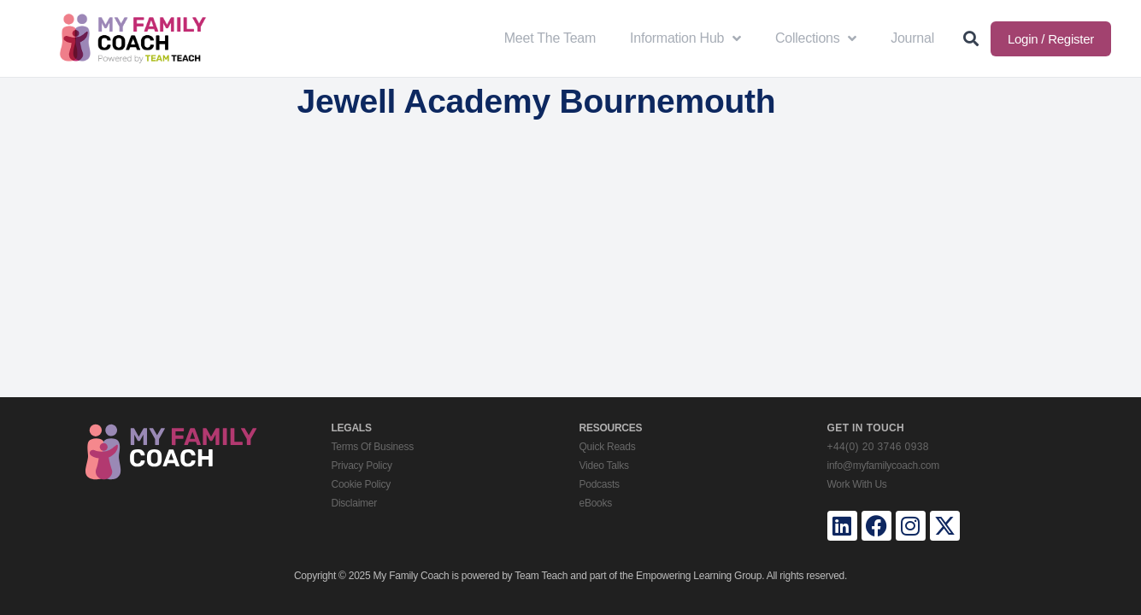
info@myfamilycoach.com (883, 466)
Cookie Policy (361, 484)
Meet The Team (550, 38)
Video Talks (604, 466)
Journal (912, 38)
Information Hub (685, 38)
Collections (815, 38)
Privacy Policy (362, 466)
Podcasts (599, 484)
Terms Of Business (373, 447)
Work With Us (857, 484)
